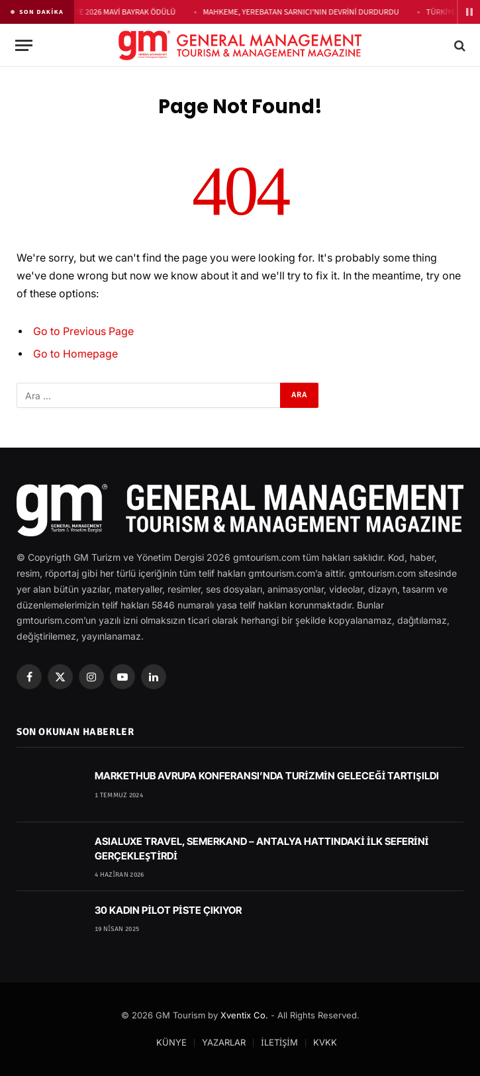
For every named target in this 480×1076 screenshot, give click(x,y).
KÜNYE (171, 1042)
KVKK (325, 1042)
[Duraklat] (468, 12)
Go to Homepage (75, 354)
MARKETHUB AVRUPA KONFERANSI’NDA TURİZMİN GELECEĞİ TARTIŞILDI (267, 775)
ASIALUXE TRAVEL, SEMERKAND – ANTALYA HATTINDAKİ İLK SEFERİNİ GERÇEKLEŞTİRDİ (261, 848)
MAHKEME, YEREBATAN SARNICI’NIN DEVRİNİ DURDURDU (302, 12)
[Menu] (23, 45)
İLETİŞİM (279, 1042)
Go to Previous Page (83, 331)
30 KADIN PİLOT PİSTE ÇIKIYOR (168, 910)
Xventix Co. (244, 1015)
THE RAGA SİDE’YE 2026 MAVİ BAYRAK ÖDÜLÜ (100, 12)
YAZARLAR (224, 1042)
